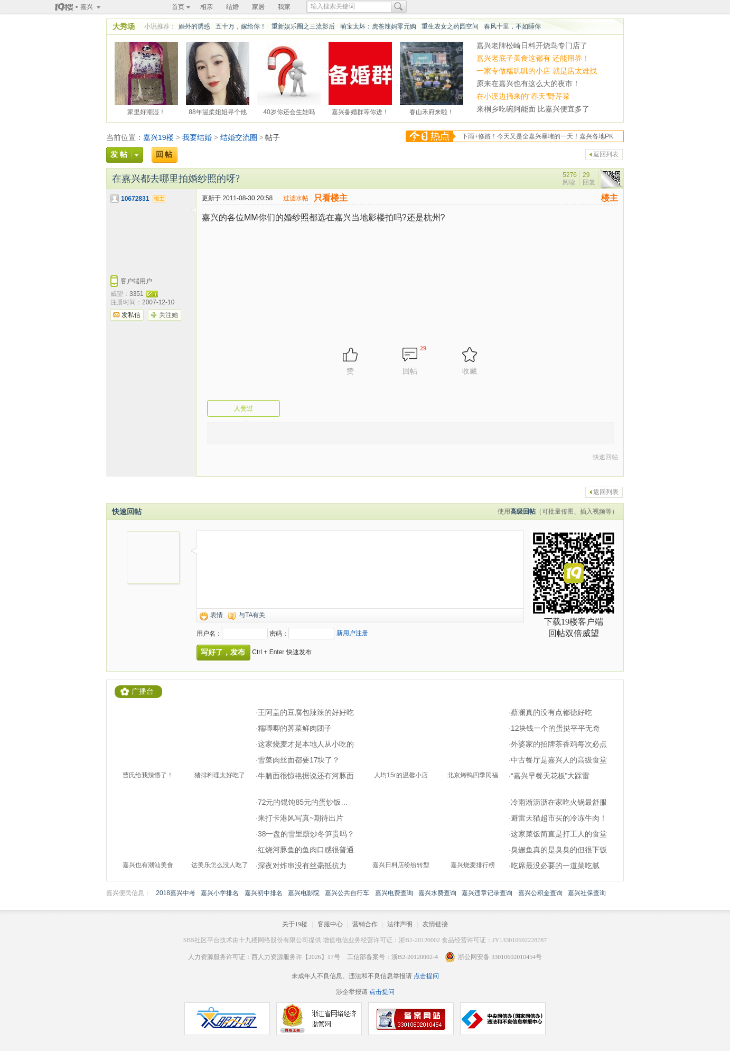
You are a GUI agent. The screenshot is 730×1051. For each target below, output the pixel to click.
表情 (216, 615)
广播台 (143, 691)
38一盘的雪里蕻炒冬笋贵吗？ (306, 834)
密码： (278, 633)
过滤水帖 (295, 198)
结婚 (232, 7)
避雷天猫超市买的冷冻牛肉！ (559, 818)
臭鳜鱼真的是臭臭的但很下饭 (559, 849)
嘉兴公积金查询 (540, 893)
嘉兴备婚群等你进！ (360, 110)
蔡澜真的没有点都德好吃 (551, 712)
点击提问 (425, 976)
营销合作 (365, 924)
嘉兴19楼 (158, 137)
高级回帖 (523, 511)
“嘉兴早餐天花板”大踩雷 (550, 775)
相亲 (206, 7)
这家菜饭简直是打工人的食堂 (559, 834)
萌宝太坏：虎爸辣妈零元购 (378, 26)
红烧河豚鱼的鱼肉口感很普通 (306, 849)
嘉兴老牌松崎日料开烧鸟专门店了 (531, 45)
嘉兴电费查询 (394, 893)
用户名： (209, 633)
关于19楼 (294, 924)
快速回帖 (605, 457)
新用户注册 (352, 633)
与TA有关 (252, 615)
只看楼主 (331, 197)
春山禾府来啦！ (431, 110)
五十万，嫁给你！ (241, 26)
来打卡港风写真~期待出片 (300, 818)
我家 (284, 7)
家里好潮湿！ (146, 110)
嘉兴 (86, 7)
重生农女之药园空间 (450, 26)
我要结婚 (197, 137)
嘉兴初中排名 (264, 893)
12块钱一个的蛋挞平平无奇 (556, 728)
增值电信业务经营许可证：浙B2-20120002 (381, 940)
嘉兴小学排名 (220, 893)
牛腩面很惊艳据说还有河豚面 (306, 775)
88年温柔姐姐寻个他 (217, 110)
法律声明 (400, 924)
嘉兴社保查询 (587, 893)
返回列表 (606, 154)
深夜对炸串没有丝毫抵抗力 (302, 865)
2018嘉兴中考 (175, 893)
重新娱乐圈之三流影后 (303, 26)
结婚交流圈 (238, 137)
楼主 (609, 197)
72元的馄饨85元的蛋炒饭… (303, 802)
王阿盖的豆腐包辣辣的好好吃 (306, 712)
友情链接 (435, 924)
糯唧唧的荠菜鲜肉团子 (295, 728)
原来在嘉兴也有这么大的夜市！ (528, 83)
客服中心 (330, 924)
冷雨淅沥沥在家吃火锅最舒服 (559, 802)
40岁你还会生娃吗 (288, 110)
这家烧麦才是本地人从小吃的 (306, 744)
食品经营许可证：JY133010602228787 (494, 940)
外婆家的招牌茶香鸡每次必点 (559, 744)
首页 (178, 7)
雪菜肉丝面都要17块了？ (299, 760)
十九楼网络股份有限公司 (273, 940)
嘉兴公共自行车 (347, 893)
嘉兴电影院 (304, 893)
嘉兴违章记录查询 (487, 893)
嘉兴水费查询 (437, 893)
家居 (258, 7)
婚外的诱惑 (194, 26)
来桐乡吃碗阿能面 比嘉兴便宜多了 (532, 109)
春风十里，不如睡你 (512, 26)
